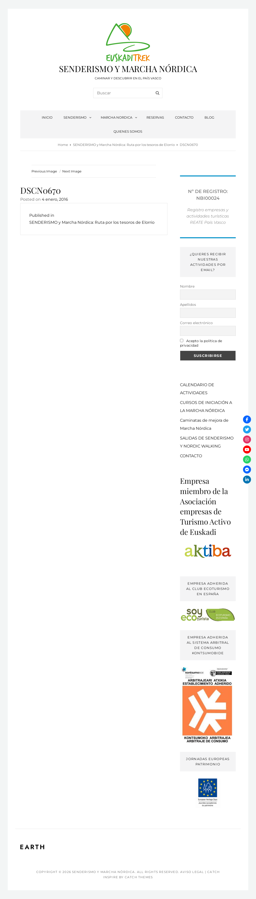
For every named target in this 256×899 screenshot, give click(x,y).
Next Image (72, 171)
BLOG (209, 117)
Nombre (187, 286)
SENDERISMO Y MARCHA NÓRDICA (128, 68)
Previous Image (44, 171)
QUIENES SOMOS (128, 131)
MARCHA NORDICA (119, 117)
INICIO (47, 117)
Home (63, 145)
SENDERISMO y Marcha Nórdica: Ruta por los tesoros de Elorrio (124, 145)
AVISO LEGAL (192, 872)
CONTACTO (184, 117)
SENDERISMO (78, 117)
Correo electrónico (196, 323)
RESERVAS (155, 117)
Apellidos (188, 304)
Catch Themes (139, 877)
